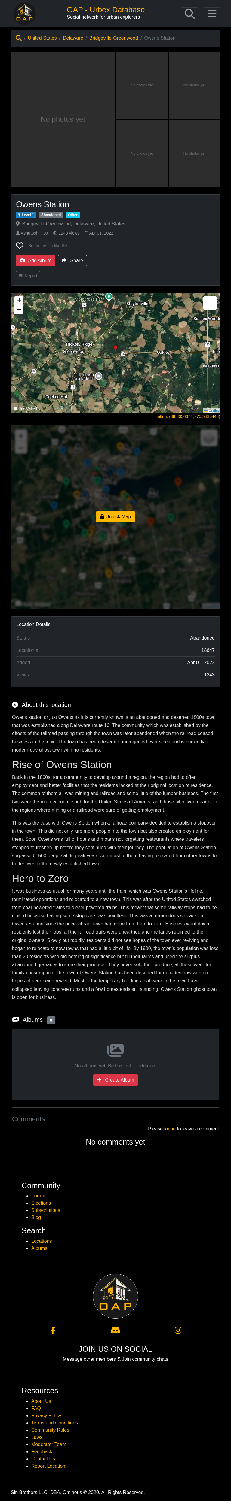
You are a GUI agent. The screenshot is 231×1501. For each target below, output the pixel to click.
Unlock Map (115, 516)
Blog (36, 1217)
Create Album (115, 1079)
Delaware (73, 38)
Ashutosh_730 (32, 233)
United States (42, 38)
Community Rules (50, 1430)
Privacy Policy (46, 1415)
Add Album (35, 260)
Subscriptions (45, 1210)
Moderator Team (48, 1444)
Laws (36, 1437)
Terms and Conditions (54, 1422)
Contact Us (43, 1458)
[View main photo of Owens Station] (63, 119)
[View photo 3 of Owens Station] (194, 85)
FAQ (36, 1408)
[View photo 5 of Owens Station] (194, 153)
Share (72, 260)
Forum (38, 1195)
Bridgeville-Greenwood (113, 38)
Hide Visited (27, 409)
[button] (115, 353)
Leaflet (211, 410)
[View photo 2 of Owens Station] (142, 85)
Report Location (48, 1466)
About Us (41, 1401)
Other (73, 215)
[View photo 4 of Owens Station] (142, 153)
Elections (41, 1203)
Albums (39, 1248)
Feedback (41, 1451)
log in (170, 1128)
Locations (41, 1241)
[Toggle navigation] (190, 13)
